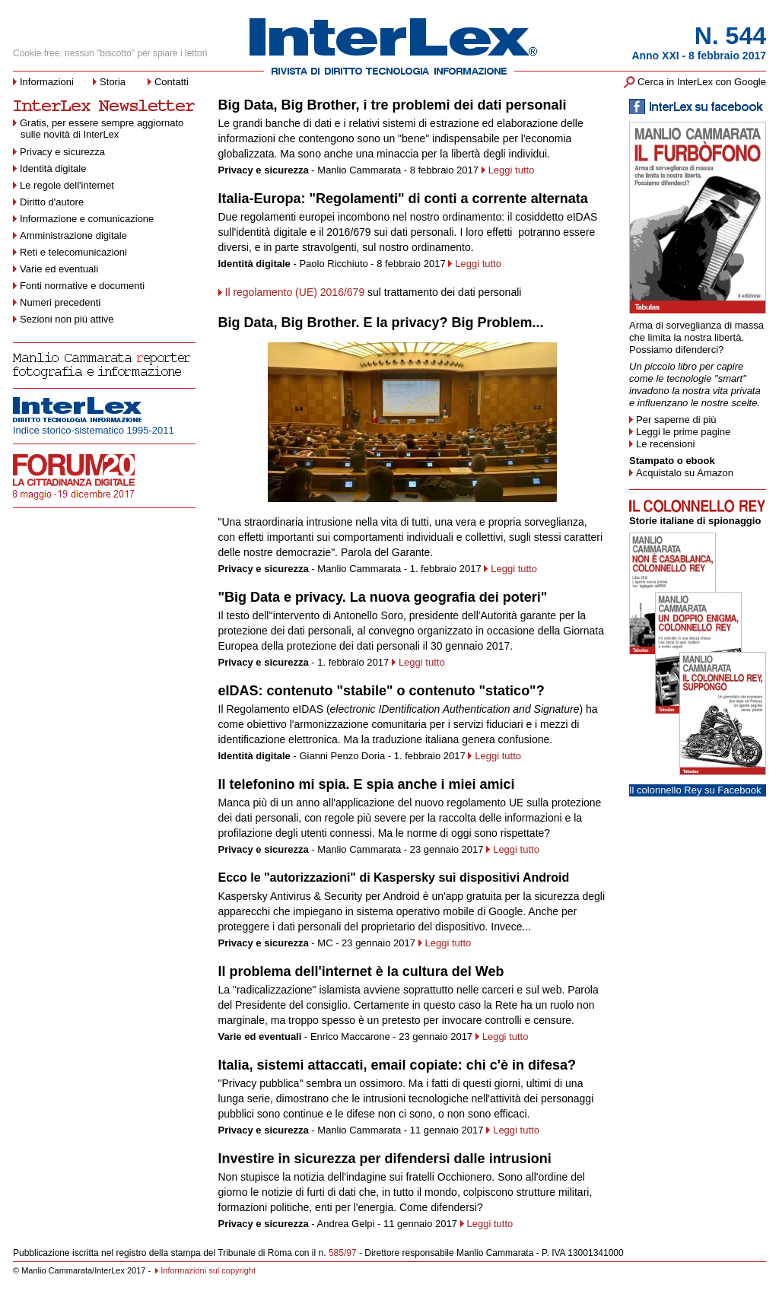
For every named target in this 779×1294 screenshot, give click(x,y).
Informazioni (47, 81)
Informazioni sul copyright (208, 1270)
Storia (113, 81)
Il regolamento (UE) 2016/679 (295, 292)
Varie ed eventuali (59, 269)
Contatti (171, 81)
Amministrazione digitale (73, 235)
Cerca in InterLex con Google (702, 81)
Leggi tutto (511, 170)
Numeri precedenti (60, 302)
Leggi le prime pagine (683, 431)
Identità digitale (53, 168)
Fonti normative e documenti (82, 285)
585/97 (343, 1253)
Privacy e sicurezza (62, 151)
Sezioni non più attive (67, 319)
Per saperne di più (676, 419)
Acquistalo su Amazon (684, 472)
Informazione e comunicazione (87, 218)
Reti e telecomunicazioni (73, 252)
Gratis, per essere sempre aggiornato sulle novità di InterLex (98, 128)
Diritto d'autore (52, 202)
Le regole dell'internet (67, 185)
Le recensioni (665, 444)
